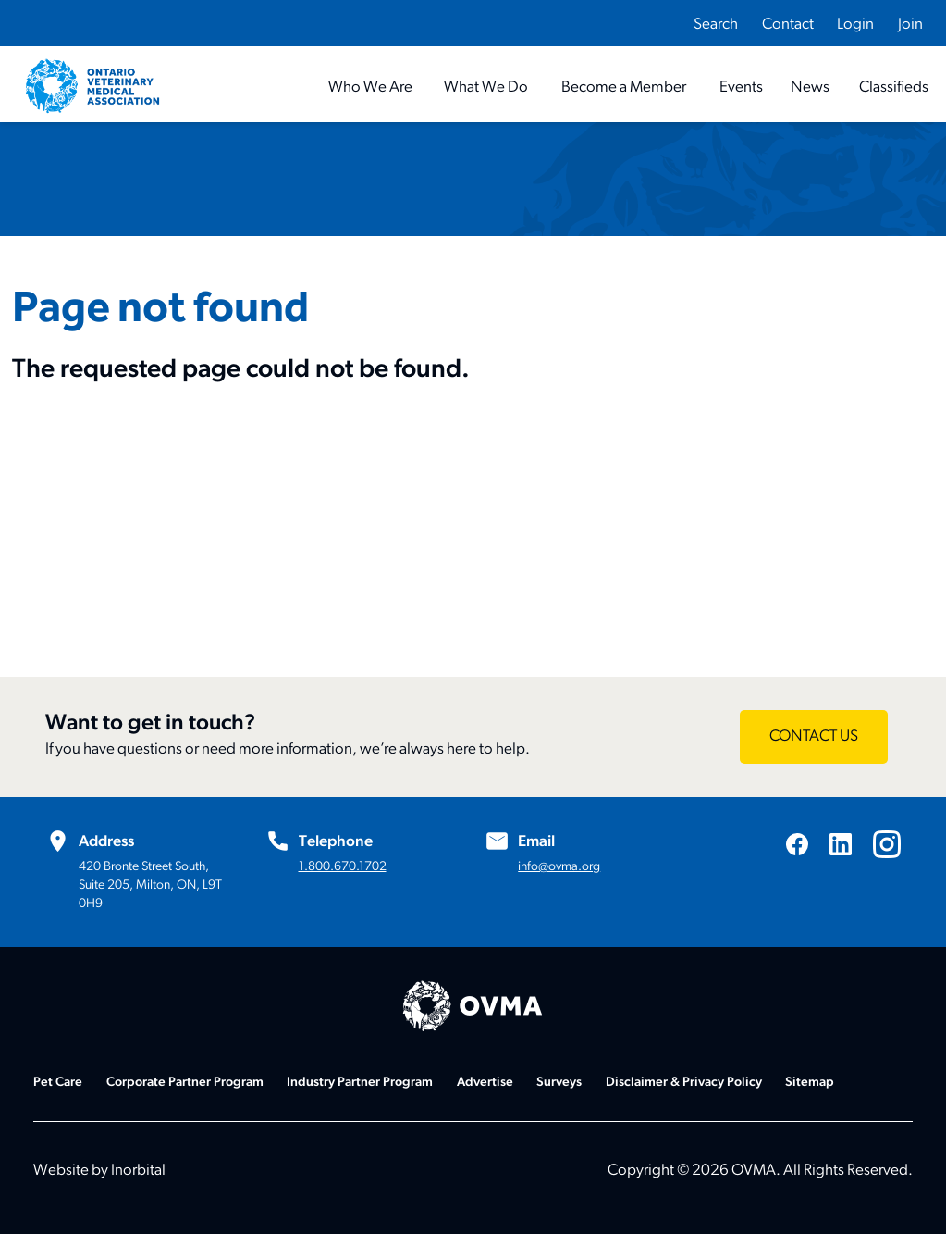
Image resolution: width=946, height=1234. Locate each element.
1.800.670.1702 (343, 867)
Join (910, 24)
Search (716, 24)
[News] (810, 87)
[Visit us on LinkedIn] (840, 843)
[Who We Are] (370, 87)
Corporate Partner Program (185, 1083)
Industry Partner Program (360, 1083)
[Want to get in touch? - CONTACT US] (814, 737)
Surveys (559, 1083)
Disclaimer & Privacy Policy (684, 1083)
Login (855, 24)
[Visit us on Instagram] (887, 844)
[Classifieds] (893, 87)
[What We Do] (486, 87)
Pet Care (57, 1083)
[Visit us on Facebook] (797, 843)
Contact (788, 24)
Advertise (485, 1083)
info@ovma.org (559, 867)
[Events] (741, 87)
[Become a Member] (623, 87)
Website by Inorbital (99, 1170)
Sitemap (809, 1083)
